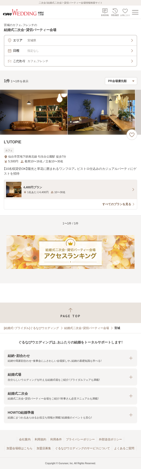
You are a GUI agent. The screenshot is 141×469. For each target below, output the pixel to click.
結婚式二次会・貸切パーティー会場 (86, 328)
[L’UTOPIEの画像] (70, 112)
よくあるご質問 (124, 448)
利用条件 (56, 439)
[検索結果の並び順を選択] (121, 81)
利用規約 (40, 439)
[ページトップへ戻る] (70, 313)
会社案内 (25, 439)
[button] (70, 358)
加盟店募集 (44, 448)
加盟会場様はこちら (19, 448)
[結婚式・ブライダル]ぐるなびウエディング (31, 328)
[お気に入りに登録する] (132, 134)
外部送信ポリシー (110, 439)
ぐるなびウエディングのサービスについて (82, 448)
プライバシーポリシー (80, 439)
